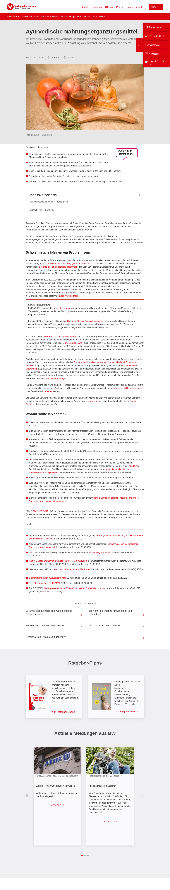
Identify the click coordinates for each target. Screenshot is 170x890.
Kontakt (85, 7)
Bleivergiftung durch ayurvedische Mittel (48, 578)
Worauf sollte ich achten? (42, 210)
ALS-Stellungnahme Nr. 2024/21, (45, 583)
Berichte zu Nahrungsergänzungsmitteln (58, 267)
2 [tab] (85, 855)
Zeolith (93, 401)
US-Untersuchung (73, 343)
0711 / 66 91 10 (156, 36)
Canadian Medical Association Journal (85, 321)
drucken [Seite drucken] (55, 57)
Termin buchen (156, 27)
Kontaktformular (152, 45)
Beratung (97, 7)
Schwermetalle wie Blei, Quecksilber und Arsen (70, 263)
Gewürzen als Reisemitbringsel (127, 388)
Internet (48, 391)
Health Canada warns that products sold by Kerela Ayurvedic (58, 561)
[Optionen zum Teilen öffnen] (69, 58)
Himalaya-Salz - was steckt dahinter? (46, 637)
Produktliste (133, 466)
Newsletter (154, 54)
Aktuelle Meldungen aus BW (85, 733)
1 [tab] (82, 855)
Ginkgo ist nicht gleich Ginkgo (104, 625)
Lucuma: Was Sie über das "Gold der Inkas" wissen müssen (49, 612)
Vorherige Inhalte (27, 795)
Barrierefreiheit (134, 7)
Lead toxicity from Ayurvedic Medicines (71, 569)
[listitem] (58, 794)
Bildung (109, 7)
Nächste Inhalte (142, 795)
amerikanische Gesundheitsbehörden (60, 336)
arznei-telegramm (62, 308)
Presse (119, 7)
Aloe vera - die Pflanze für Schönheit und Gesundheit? (110, 612)
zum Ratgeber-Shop (62, 712)
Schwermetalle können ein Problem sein (49, 202)
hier (94, 16)
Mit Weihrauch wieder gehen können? (46, 625)
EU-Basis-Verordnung (53, 378)
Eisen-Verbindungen (69, 296)
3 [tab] (88, 855)
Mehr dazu (56, 805)
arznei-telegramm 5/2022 (101, 552)
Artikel (129, 242)
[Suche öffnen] (145, 7)
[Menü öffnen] (156, 7)
